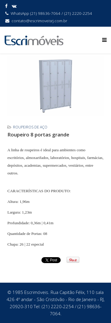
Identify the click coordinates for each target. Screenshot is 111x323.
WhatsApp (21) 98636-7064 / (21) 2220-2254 (51, 13)
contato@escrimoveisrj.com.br (39, 20)
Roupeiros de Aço (30, 127)
